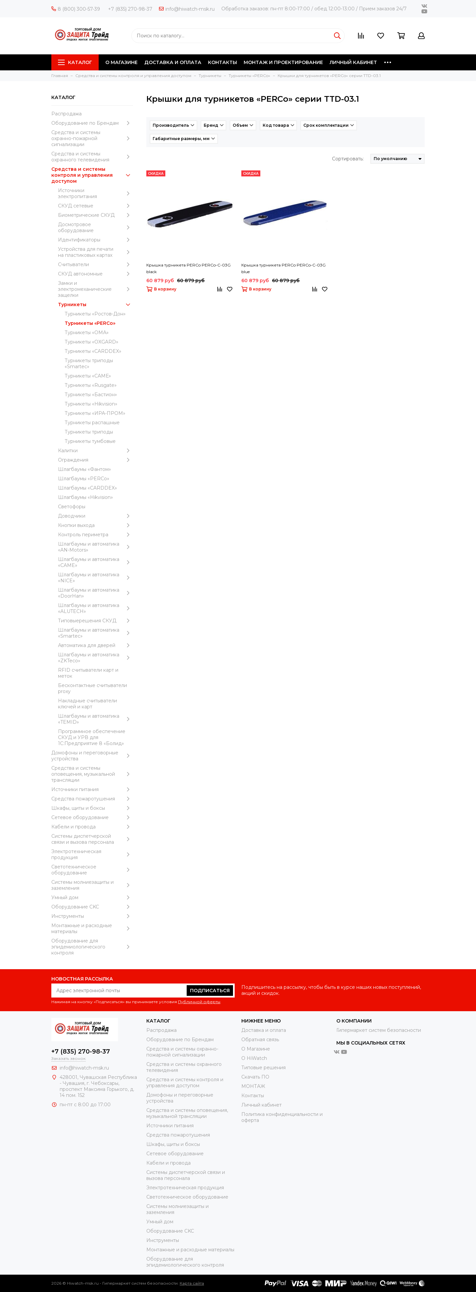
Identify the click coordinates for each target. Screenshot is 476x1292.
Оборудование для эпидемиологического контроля (92, 947)
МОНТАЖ (253, 1086)
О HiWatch (254, 1058)
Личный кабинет (261, 1105)
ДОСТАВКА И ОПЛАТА (172, 62)
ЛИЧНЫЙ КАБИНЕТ (353, 62)
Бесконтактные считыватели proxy (92, 688)
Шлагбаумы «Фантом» (84, 469)
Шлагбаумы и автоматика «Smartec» (95, 633)
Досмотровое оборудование (95, 227)
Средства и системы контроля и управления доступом (92, 175)
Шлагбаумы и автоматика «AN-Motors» (95, 547)
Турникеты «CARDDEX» (93, 351)
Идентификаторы (95, 240)
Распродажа (66, 114)
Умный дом (92, 897)
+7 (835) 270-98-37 (130, 9)
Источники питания (92, 789)
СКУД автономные (95, 274)
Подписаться (210, 991)
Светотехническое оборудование (92, 870)
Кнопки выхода (95, 525)
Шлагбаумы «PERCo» (83, 479)
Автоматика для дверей (95, 645)
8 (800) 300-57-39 (75, 9)
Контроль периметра (95, 535)
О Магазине (255, 1049)
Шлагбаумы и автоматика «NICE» (95, 578)
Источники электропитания (95, 193)
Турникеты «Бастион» (91, 395)
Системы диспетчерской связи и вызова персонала (92, 839)
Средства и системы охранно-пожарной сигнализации (92, 138)
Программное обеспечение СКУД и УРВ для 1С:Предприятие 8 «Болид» (91, 737)
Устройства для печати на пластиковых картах (95, 252)
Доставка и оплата (263, 1030)
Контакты (252, 1096)
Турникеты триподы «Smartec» (89, 364)
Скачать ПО (255, 1077)
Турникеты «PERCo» (90, 323)
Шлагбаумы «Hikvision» (85, 497)
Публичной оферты (199, 1001)
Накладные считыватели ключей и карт (87, 704)
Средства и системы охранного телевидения (92, 157)
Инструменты (92, 916)
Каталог (75, 62)
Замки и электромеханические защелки (95, 289)
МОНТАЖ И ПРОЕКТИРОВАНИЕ (283, 62)
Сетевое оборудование (92, 817)
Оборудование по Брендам (92, 123)
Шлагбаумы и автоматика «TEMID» (95, 719)
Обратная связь (260, 1040)
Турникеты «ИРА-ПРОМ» (95, 413)
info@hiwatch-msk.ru (187, 9)
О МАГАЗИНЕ (121, 62)
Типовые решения (263, 1068)
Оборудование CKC (92, 907)
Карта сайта (192, 1283)
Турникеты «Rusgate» (91, 385)
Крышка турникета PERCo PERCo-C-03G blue (283, 268)
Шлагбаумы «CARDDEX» (87, 488)
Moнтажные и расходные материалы (92, 928)
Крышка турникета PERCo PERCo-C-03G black (188, 268)
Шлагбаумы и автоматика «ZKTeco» (95, 658)
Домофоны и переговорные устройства (92, 756)
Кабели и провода (92, 827)
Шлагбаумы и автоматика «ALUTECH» (95, 608)
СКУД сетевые (95, 206)
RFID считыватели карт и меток (88, 673)
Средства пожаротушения (92, 799)
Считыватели (95, 264)
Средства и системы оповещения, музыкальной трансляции (92, 774)
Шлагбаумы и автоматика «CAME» (95, 562)
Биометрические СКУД (95, 215)
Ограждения (95, 460)
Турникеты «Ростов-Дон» (95, 314)
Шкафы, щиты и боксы (92, 808)
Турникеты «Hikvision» (91, 404)
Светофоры (71, 507)
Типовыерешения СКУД (95, 621)
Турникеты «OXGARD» (91, 342)
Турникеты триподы (89, 432)
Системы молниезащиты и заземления (92, 885)
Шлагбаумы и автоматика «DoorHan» (95, 593)
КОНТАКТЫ (222, 62)
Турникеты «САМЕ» (88, 376)
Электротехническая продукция (92, 854)
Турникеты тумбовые (90, 441)
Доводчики (95, 516)
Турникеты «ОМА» (87, 333)
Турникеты (95, 304)
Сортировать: (348, 159)
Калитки (95, 451)
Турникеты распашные (92, 423)
